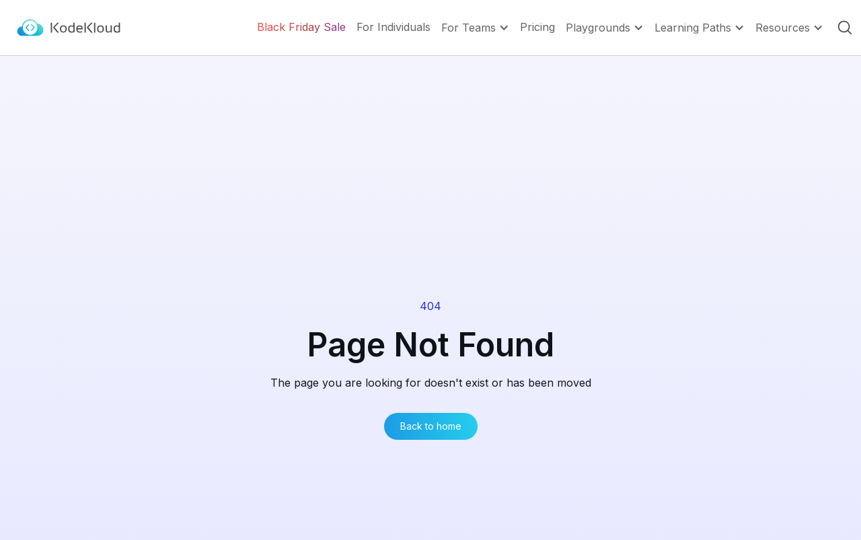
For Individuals (393, 28)
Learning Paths (692, 27)
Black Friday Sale (301, 28)
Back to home (430, 426)
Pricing (537, 28)
